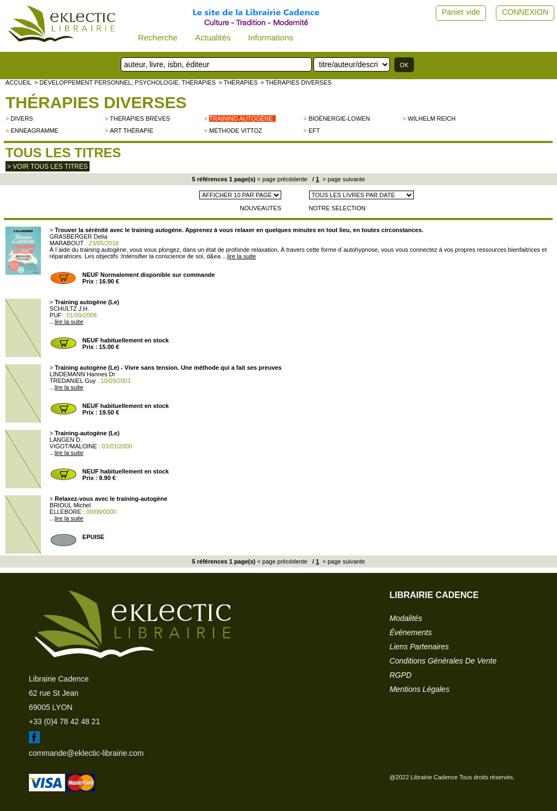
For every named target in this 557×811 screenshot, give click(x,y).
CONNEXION (525, 12)
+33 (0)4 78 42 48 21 (64, 721)
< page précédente (282, 179)
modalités (405, 618)
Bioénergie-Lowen (339, 118)
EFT (314, 130)
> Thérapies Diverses (295, 82)
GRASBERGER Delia (79, 236)
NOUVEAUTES (260, 208)
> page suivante (343, 179)
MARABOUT (67, 243)
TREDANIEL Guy (73, 380)
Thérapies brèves (140, 118)
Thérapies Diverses (96, 102)
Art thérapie (131, 130)
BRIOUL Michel (70, 505)
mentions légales (419, 689)
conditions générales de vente (442, 660)
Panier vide (461, 12)
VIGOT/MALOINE (73, 446)
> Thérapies (238, 82)
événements (410, 632)
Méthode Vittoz (235, 130)
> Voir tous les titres (47, 166)
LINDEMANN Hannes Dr (82, 374)
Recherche (158, 37)
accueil (18, 82)
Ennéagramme (34, 130)
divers (21, 118)
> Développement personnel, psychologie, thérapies (125, 82)
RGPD (400, 675)
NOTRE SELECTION (337, 208)
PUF (56, 315)
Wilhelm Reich (431, 118)
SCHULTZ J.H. (70, 308)
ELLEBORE (65, 511)
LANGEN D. (66, 439)
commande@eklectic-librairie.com (86, 753)
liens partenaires (419, 646)
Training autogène (241, 118)
